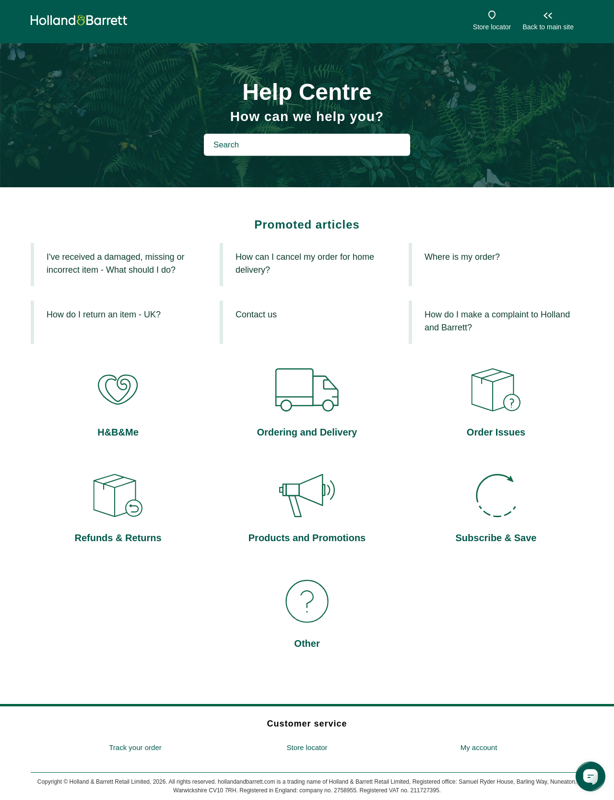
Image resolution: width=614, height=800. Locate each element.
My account (478, 747)
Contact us (256, 314)
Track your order (135, 747)
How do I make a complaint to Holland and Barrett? (497, 321)
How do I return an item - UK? (104, 314)
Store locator (492, 27)
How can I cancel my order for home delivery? (305, 263)
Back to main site (548, 27)
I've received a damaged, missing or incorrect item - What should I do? (116, 263)
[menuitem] (135, 747)
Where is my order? (462, 257)
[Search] (307, 144)
